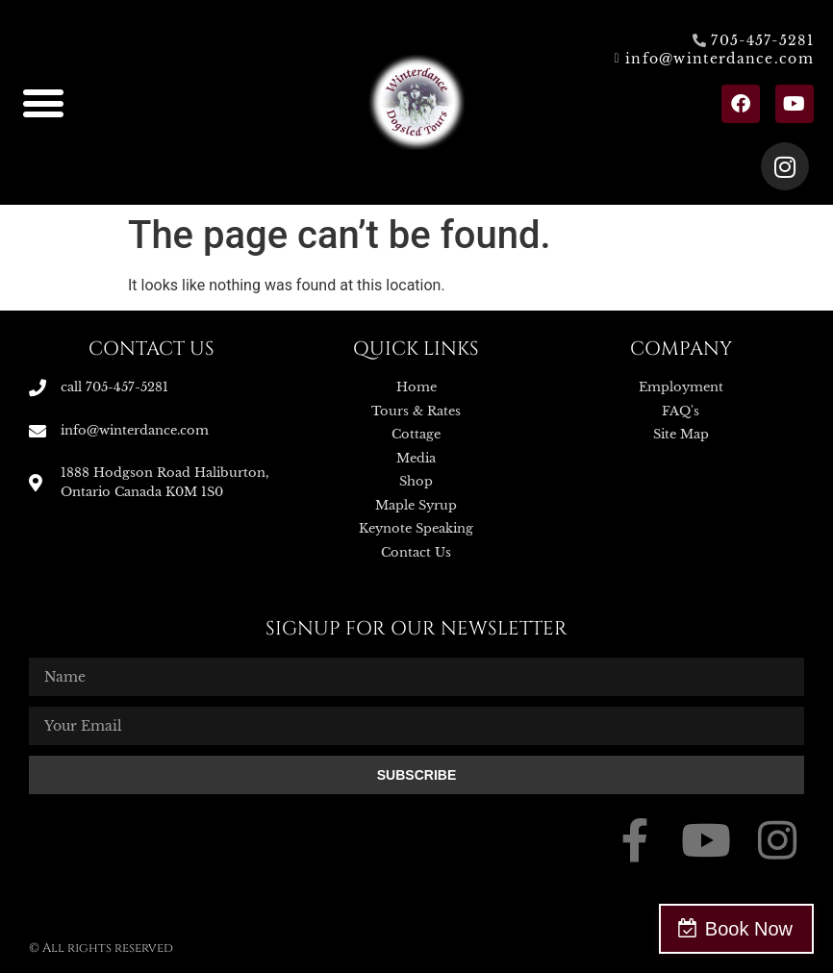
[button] (43, 102)
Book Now (749, 928)
